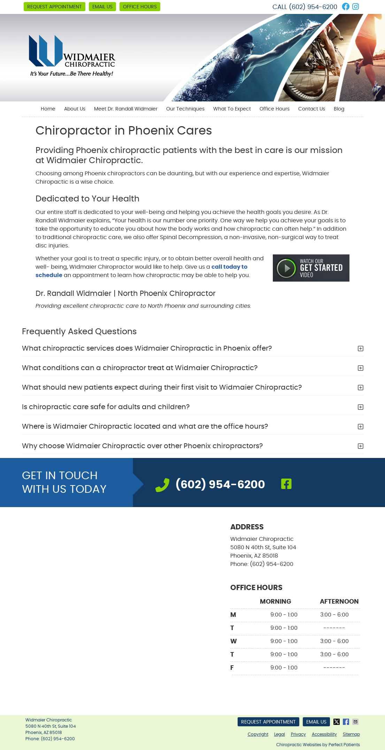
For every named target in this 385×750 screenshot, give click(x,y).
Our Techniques (185, 109)
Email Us (102, 7)
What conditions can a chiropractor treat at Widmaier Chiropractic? (139, 368)
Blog (339, 109)
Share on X (337, 722)
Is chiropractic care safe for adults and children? (106, 407)
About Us (74, 109)
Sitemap (351, 734)
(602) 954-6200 (313, 7)
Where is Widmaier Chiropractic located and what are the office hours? (145, 426)
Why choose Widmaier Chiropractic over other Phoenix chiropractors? (142, 446)
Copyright (258, 734)
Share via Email (356, 722)
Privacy (298, 734)
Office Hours (140, 7)
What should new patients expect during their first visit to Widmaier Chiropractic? (162, 387)
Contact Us (311, 109)
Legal (279, 734)
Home (48, 109)
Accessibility (324, 734)
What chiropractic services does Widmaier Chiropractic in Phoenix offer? (147, 348)
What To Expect (232, 109)
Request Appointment (54, 7)
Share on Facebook (347, 722)
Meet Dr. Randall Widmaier (125, 109)
